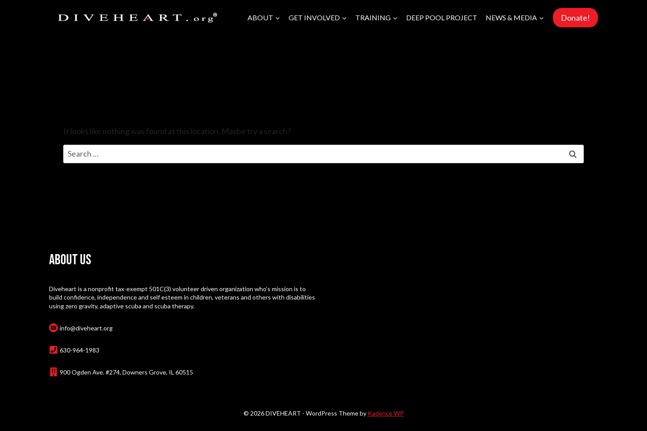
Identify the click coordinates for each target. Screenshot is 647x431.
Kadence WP (386, 413)
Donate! (575, 17)
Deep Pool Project (441, 17)
